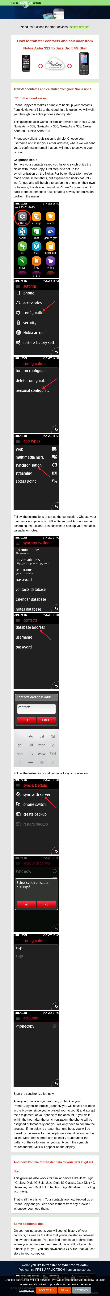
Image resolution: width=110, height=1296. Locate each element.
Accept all (46, 1290)
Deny (64, 1290)
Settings (81, 1290)
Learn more (26, 1290)
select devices (80, 27)
